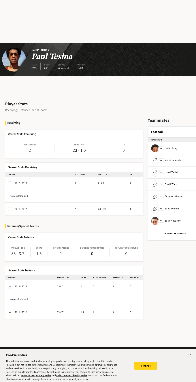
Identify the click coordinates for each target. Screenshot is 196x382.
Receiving (11, 110)
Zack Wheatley (166, 220)
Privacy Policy (43, 377)
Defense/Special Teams (33, 110)
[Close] (190, 357)
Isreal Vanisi (164, 172)
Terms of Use (28, 377)
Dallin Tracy (164, 148)
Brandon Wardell (167, 196)
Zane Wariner (165, 208)
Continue (146, 367)
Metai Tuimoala (166, 160)
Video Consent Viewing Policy (71, 377)
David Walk (164, 184)
